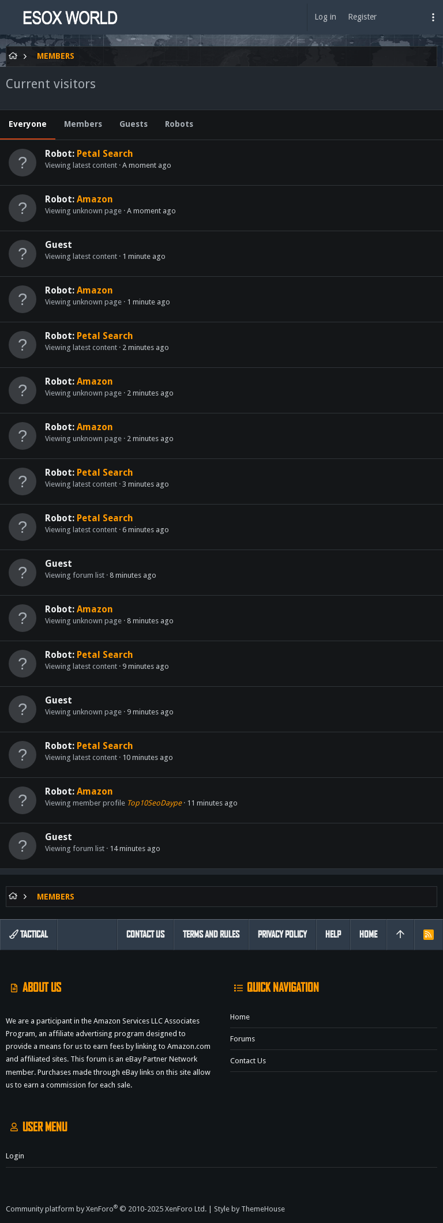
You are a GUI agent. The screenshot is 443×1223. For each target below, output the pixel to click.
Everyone (28, 124)
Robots (179, 124)
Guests (133, 124)
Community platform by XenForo (106, 1209)
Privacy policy (282, 934)
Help (333, 934)
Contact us (248, 1060)
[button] (11, 17)
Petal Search (105, 153)
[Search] (412, 17)
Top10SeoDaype (154, 803)
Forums (242, 1038)
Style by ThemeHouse (249, 1209)
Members (83, 124)
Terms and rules (211, 934)
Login (15, 1155)
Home (240, 1017)
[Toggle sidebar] (433, 17)
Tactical (28, 934)
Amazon (95, 199)
